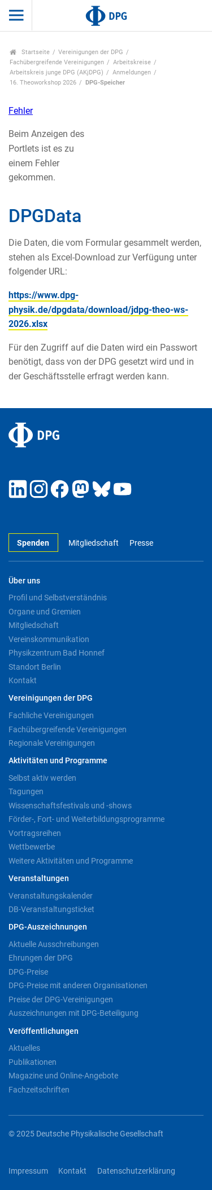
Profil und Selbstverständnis (57, 597)
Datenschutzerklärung (136, 1171)
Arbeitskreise (132, 62)
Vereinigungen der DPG (90, 52)
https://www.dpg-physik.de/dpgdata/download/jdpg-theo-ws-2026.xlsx (98, 309)
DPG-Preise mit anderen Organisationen (78, 985)
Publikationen (32, 1062)
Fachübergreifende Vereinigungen (57, 62)
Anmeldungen (132, 72)
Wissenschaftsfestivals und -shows (70, 805)
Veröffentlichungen (43, 1031)
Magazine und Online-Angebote (63, 1075)
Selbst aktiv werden (42, 777)
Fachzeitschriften (39, 1089)
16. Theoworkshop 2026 (43, 82)
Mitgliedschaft (93, 543)
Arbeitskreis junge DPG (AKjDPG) (56, 72)
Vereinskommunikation (48, 639)
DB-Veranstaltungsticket (51, 909)
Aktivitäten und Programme (57, 761)
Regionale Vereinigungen (51, 742)
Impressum (28, 1171)
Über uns (24, 581)
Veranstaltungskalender (50, 895)
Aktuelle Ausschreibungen (53, 944)
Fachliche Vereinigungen (51, 715)
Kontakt (22, 680)
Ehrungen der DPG (40, 957)
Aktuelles (24, 1047)
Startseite (30, 52)
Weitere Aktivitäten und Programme (70, 860)
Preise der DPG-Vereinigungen (60, 999)
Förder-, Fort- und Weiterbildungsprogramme (86, 819)
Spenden (33, 543)
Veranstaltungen (38, 878)
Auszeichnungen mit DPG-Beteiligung (73, 1013)
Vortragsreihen (34, 833)
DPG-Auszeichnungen (47, 927)
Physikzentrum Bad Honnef (56, 652)
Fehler (20, 110)
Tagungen (26, 791)
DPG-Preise (28, 971)
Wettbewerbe (31, 846)
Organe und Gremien (44, 611)
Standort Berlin (34, 666)
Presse (141, 543)
